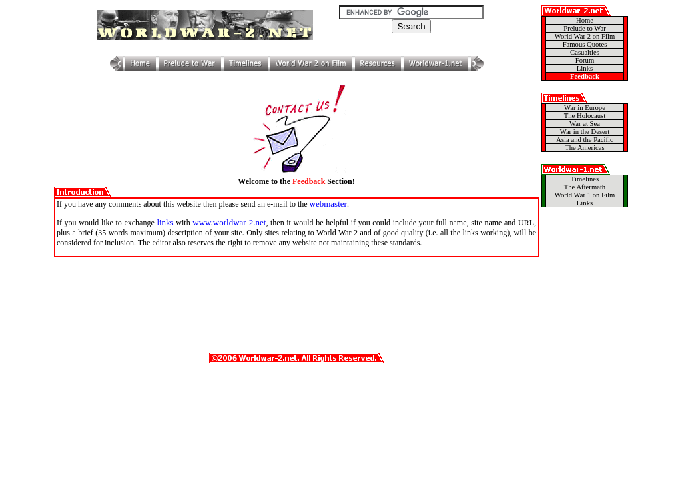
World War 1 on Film (585, 195)
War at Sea (584, 123)
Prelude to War (584, 28)
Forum (584, 60)
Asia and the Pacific (584, 139)
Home (584, 20)
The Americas (584, 147)
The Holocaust (584, 115)
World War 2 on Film (585, 36)
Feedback (584, 76)
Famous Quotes (585, 44)
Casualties (584, 52)
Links (585, 68)
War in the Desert (585, 131)
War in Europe (584, 107)
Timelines (585, 179)
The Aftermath (584, 187)
